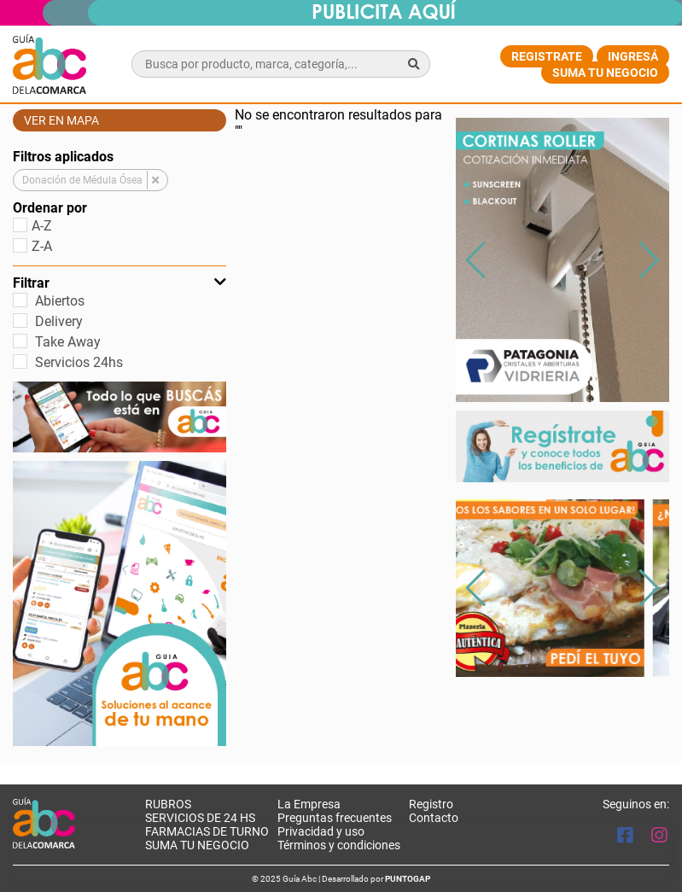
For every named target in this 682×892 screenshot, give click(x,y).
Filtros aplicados (63, 157)
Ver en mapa (61, 120)
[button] (649, 260)
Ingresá (633, 56)
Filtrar (119, 283)
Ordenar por (50, 208)
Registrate (546, 56)
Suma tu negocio (605, 72)
